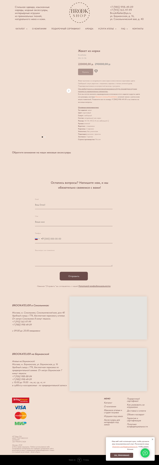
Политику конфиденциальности (124, 447)
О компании (39, 29)
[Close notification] (152, 439)
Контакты (137, 29)
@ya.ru (127, 12)
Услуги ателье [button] (106, 29)
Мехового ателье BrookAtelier (106, 97)
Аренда (89, 29)
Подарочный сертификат (66, 29)
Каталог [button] (21, 29)
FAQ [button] (123, 29)
